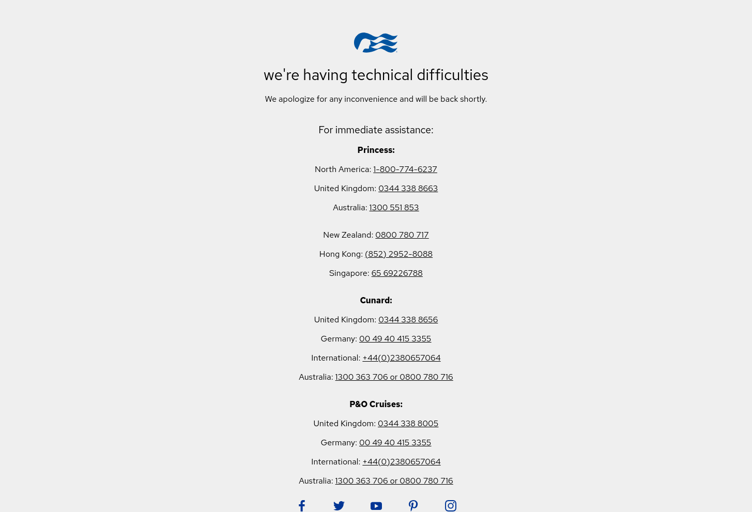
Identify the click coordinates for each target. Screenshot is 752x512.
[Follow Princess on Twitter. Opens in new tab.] (339, 506)
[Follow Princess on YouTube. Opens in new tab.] (376, 506)
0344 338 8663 (408, 188)
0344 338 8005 (408, 423)
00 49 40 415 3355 (395, 338)
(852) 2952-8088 (399, 254)
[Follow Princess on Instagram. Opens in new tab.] (450, 506)
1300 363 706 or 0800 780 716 (394, 376)
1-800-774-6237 (405, 169)
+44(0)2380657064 (401, 357)
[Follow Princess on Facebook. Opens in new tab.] (302, 506)
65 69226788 (397, 273)
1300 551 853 (394, 207)
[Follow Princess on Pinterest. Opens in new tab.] (413, 506)
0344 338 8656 (408, 319)
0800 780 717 (401, 234)
